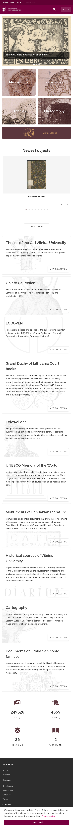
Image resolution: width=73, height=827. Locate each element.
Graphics (19, 111)
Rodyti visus (36, 227)
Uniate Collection (20, 283)
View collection (58, 269)
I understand (37, 822)
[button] (34, 64)
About (20, 2)
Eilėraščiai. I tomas (36, 196)
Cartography (16, 607)
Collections (8, 2)
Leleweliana (16, 422)
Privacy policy (48, 816)
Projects (30, 2)
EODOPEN (14, 323)
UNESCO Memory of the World (31, 465)
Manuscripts (18, 82)
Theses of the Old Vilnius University (36, 243)
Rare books (54, 82)
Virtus (5, 799)
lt (63, 9)
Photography (54, 111)
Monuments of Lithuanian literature (36, 512)
